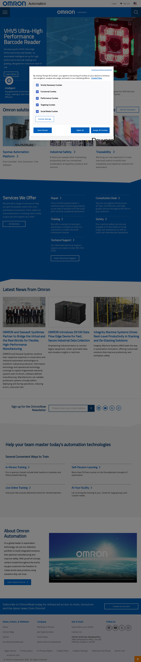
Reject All (80, 130)
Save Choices (42, 130)
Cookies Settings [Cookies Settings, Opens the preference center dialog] (44, 119)
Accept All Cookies (100, 130)
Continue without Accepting (101, 70)
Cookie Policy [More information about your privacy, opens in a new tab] (96, 78)
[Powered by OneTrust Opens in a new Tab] (101, 138)
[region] (71, 103)
